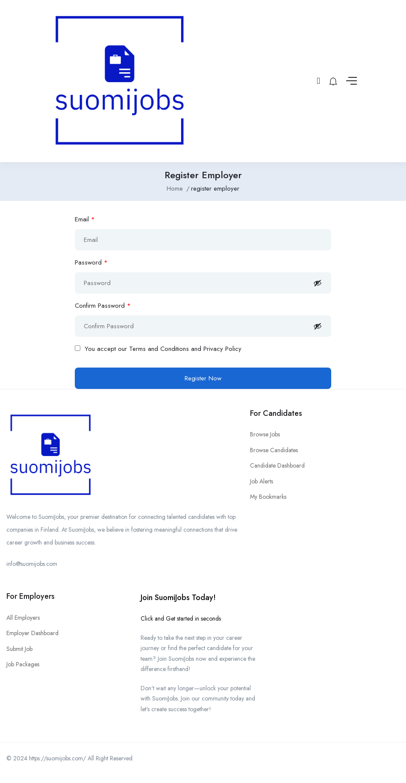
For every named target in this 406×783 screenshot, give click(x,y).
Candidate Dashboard (277, 465)
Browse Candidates (274, 450)
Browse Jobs (265, 434)
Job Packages (22, 664)
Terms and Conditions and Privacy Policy (185, 348)
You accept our (158, 348)
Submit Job (19, 649)
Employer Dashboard (32, 633)
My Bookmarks (268, 496)
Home (175, 188)
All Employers (23, 617)
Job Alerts (261, 481)
